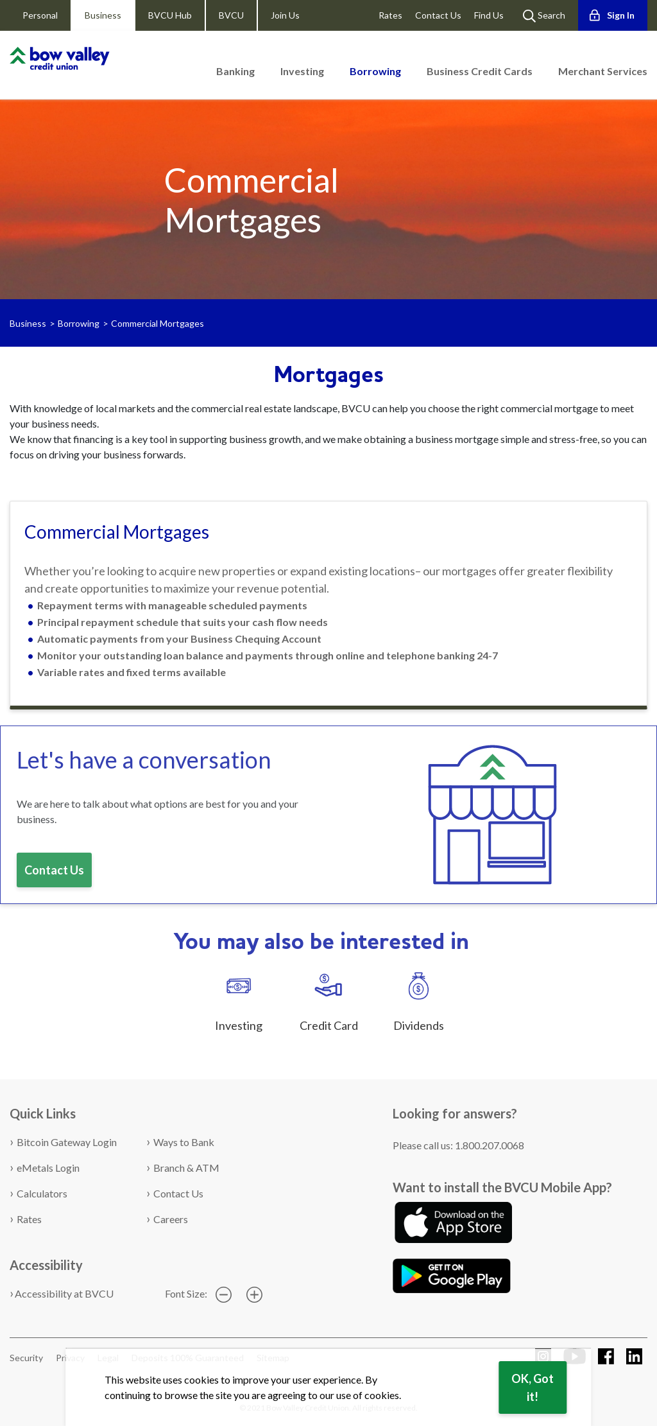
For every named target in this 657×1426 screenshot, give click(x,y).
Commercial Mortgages (157, 323)
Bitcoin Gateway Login (67, 1142)
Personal (40, 15)
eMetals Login (48, 1167)
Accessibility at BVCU (64, 1293)
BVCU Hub (170, 15)
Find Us (489, 15)
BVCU (231, 15)
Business (103, 15)
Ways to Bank (183, 1142)
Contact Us (438, 15)
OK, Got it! (532, 1387)
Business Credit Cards (480, 71)
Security (26, 1357)
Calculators (42, 1193)
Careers (170, 1219)
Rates (390, 15)
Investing (302, 71)
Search (544, 16)
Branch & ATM (186, 1167)
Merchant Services (602, 71)
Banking (235, 71)
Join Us (285, 15)
